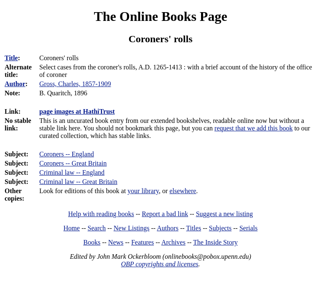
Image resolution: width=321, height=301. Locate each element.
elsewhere (182, 190)
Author (15, 83)
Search (97, 228)
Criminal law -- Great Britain (78, 181)
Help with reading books (101, 213)
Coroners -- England (66, 154)
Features (142, 242)
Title (11, 57)
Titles (193, 228)
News (115, 242)
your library (143, 190)
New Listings (132, 228)
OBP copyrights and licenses (159, 264)
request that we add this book (253, 128)
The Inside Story (215, 242)
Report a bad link (165, 213)
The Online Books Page (160, 16)
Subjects (220, 228)
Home (72, 228)
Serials (248, 228)
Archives (173, 242)
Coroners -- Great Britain (73, 163)
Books (91, 242)
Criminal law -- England (71, 172)
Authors (167, 228)
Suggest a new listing (224, 213)
